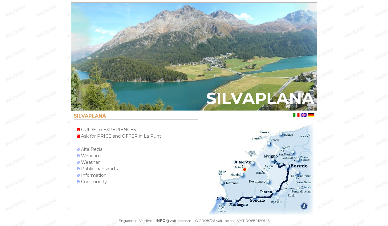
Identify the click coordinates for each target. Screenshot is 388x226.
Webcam (89, 156)
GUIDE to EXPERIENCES (106, 129)
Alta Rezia (90, 149)
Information (92, 175)
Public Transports (97, 169)
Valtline (145, 220)
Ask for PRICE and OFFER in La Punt (119, 136)
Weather (88, 162)
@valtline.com (174, 220)
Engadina (127, 220)
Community (92, 181)
